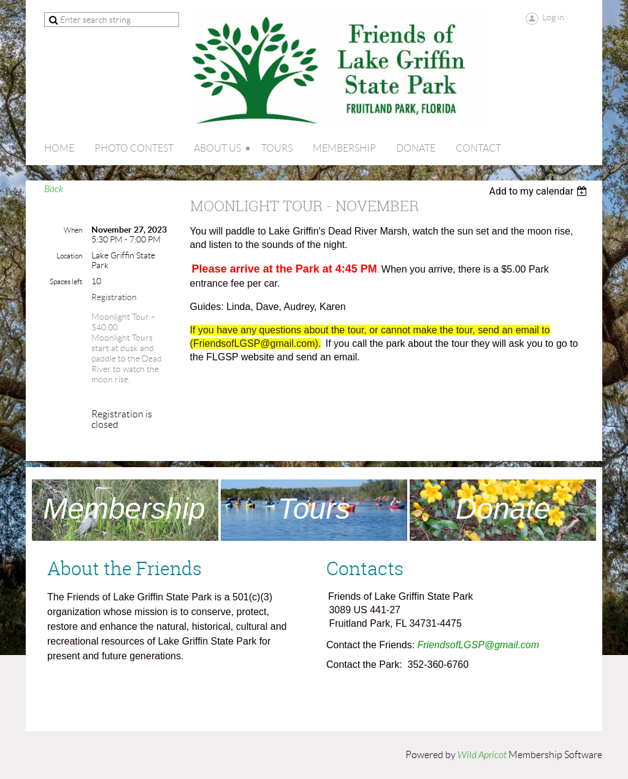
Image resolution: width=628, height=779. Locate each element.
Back (53, 189)
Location (69, 256)
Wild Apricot (482, 755)
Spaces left (66, 281)
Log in (553, 17)
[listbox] (539, 191)
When (73, 230)
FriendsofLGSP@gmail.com (479, 645)
